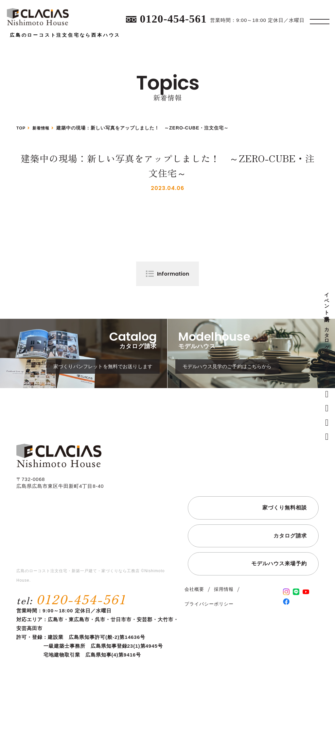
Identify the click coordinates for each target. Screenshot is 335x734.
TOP (21, 127)
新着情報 (44, 127)
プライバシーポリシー (209, 626)
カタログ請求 (327, 335)
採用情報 (224, 611)
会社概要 (194, 611)
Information (173, 274)
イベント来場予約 (327, 301)
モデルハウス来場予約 (279, 586)
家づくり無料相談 (327, 367)
